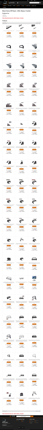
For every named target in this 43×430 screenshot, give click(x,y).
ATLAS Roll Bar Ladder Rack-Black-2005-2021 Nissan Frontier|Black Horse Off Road (9, 263)
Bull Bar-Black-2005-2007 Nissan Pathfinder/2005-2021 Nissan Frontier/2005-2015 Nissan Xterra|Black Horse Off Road (34, 341)
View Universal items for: (13, 413)
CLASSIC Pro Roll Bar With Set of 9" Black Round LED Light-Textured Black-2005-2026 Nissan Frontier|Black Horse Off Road (9, 399)
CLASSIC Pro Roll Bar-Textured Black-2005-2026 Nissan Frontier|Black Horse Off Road (21, 398)
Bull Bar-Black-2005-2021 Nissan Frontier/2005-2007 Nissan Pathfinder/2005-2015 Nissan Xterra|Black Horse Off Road (8, 360)
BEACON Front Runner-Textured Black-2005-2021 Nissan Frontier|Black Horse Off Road (21, 282)
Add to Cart (34, 265)
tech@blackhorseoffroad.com (7, 423)
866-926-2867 (5, 422)
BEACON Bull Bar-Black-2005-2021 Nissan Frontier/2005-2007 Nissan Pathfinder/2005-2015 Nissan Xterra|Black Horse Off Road (34, 263)
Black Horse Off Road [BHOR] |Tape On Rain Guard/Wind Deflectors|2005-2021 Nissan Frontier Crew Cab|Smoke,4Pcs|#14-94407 (34, 283)
